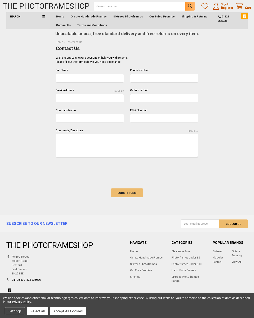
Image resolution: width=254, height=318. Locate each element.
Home (60, 20)
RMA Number (138, 114)
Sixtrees (218, 254)
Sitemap (135, 280)
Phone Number (139, 73)
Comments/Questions (127, 134)
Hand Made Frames (183, 274)
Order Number (139, 94)
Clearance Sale (180, 254)
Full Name (62, 73)
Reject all (37, 311)
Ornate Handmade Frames (89, 20)
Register (224, 9)
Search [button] (14, 20)
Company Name (66, 114)
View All (237, 265)
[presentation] (88, 175)
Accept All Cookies (68, 311)
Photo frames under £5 (185, 261)
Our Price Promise (162, 20)
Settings (15, 311)
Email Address (90, 94)
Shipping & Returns (194, 20)
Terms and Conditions (92, 28)
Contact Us (63, 28)
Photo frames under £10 (186, 267)
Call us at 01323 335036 (26, 283)
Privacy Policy (21, 302)
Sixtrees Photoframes (128, 20)
